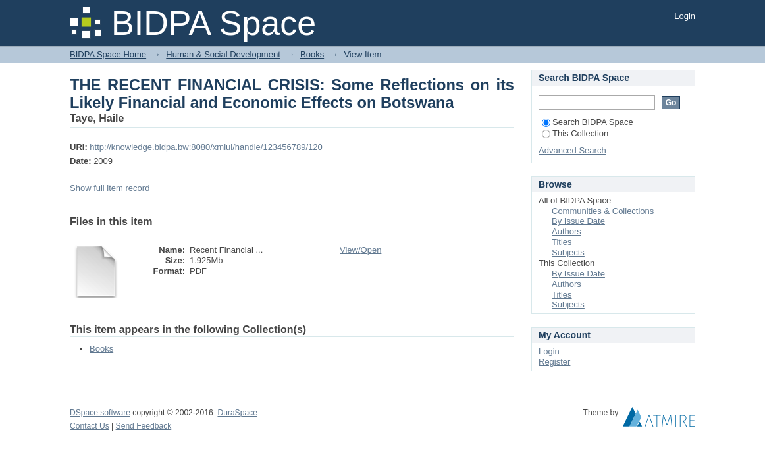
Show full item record (109, 188)
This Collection (575, 133)
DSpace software (100, 412)
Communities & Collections (603, 211)
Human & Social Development (223, 54)
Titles (562, 242)
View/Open (360, 250)
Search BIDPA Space (587, 122)
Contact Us (89, 426)
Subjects (568, 252)
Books (312, 54)
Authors (566, 231)
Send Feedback (144, 426)
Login (684, 16)
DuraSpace (237, 412)
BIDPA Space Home (108, 54)
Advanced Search (572, 150)
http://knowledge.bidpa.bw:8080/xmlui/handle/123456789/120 (206, 147)
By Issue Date (578, 221)
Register (554, 362)
